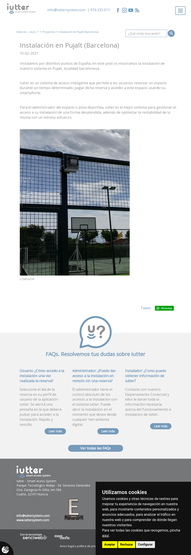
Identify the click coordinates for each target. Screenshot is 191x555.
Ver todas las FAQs (95, 448)
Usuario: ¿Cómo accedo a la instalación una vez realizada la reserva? (42, 375)
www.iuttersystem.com (32, 520)
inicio (32, 32)
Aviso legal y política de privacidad (82, 546)
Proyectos (49, 32)
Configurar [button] (145, 544)
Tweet (145, 308)
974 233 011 (100, 9)
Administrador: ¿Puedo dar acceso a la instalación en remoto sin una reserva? (94, 375)
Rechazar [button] (126, 544)
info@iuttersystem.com (66, 9)
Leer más (55, 431)
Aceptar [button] (109, 544)
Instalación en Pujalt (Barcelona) (78, 32)
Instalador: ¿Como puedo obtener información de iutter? (145, 375)
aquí (105, 536)
